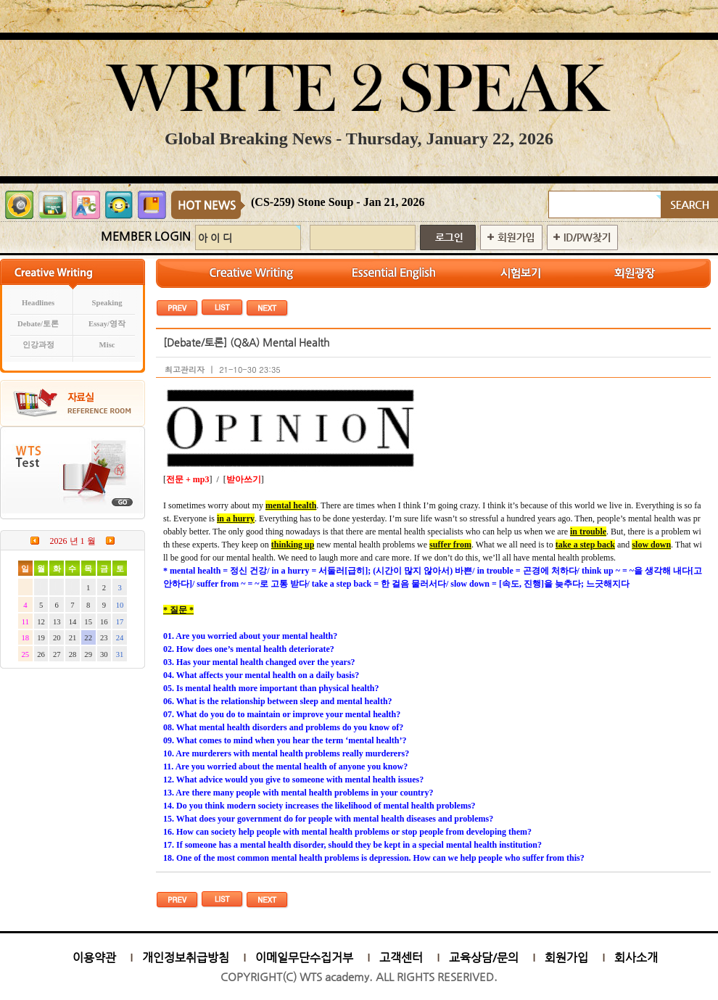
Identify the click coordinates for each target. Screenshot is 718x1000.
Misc (107, 345)
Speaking (107, 303)
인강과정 (38, 345)
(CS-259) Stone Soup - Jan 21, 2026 (338, 202)
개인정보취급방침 (185, 957)
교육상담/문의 (484, 957)
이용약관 (94, 957)
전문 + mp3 (188, 479)
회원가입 (566, 957)
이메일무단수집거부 (304, 957)
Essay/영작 (106, 324)
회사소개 (636, 957)
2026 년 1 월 (73, 541)
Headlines (38, 303)
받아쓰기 (243, 479)
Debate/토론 (38, 324)
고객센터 (401, 957)
